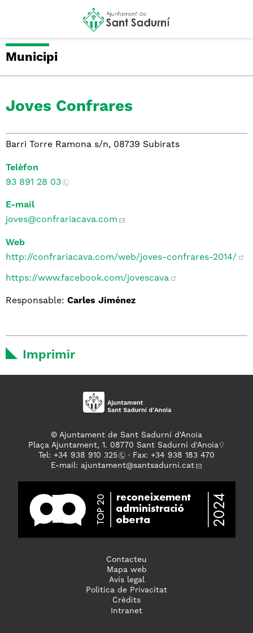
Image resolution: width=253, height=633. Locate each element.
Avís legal (127, 580)
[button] (19, 23)
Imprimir (49, 355)
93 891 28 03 (33, 182)
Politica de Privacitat (126, 590)
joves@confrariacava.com (61, 219)
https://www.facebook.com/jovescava (87, 278)
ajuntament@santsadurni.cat (137, 466)
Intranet (126, 611)
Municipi (32, 57)
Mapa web (127, 570)
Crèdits (126, 600)
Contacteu (126, 560)
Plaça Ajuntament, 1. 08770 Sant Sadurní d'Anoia (123, 445)
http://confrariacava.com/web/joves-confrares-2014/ (121, 257)
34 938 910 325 (87, 455)
